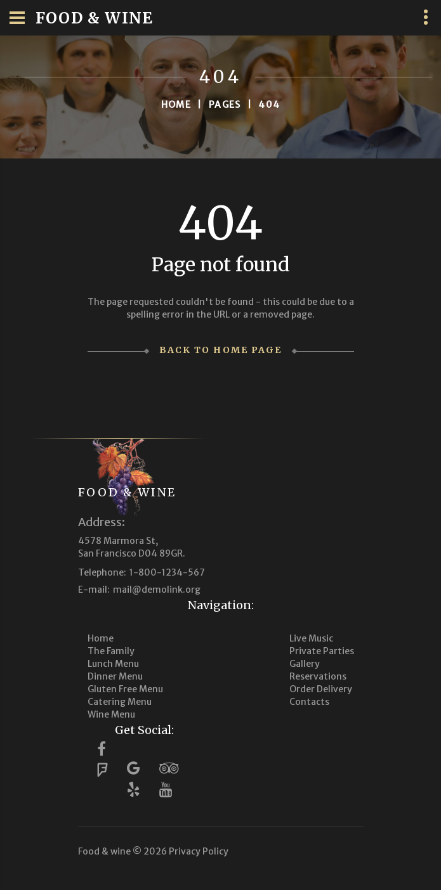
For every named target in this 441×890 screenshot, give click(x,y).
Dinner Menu (115, 676)
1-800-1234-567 (167, 572)
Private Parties (321, 651)
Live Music (311, 638)
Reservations (317, 676)
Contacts (309, 701)
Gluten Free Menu (125, 689)
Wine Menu (111, 714)
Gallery (304, 663)
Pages (225, 104)
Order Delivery (320, 689)
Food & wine (127, 492)
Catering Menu (120, 701)
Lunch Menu (113, 663)
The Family (111, 651)
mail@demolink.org (157, 589)
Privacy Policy (198, 851)
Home (176, 104)
